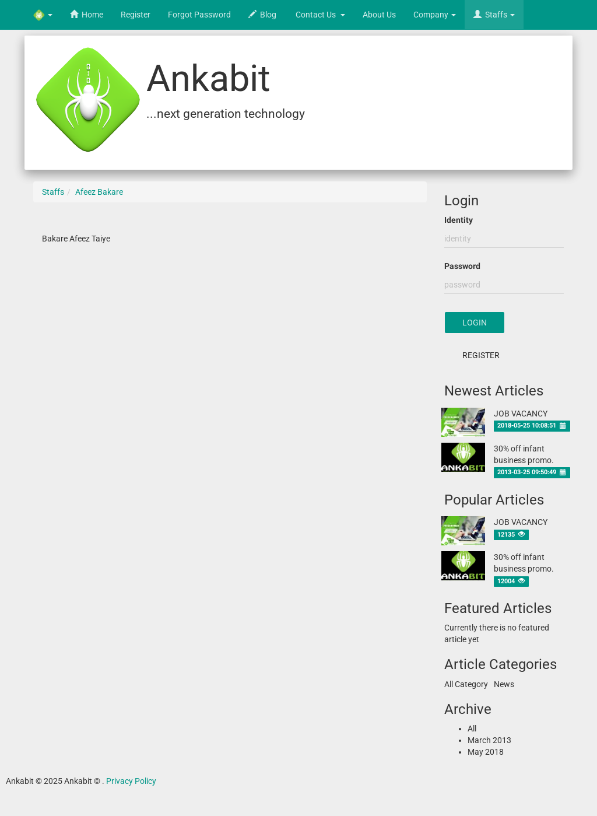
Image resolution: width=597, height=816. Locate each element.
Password (462, 266)
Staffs (53, 192)
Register (481, 355)
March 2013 (489, 740)
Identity (458, 220)
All (472, 728)
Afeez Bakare (99, 192)
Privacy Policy (131, 781)
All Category (466, 684)
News (504, 684)
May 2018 (486, 752)
